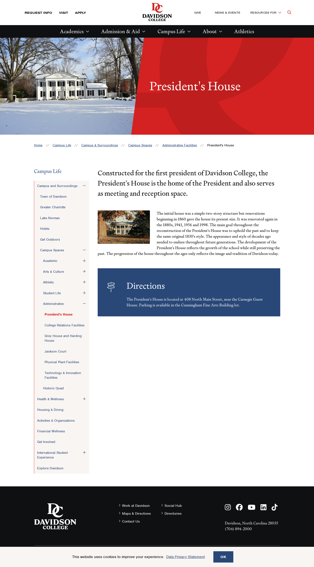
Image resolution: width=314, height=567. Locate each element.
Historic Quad (53, 388)
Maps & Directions (136, 513)
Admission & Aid (120, 31)
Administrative (53, 304)
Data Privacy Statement (185, 556)
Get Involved (46, 442)
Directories (173, 513)
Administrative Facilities (179, 145)
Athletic (48, 282)
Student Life (52, 293)
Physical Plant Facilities (62, 362)
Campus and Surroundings (57, 186)
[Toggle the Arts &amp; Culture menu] (84, 271)
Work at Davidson (136, 505)
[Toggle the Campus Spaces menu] (84, 250)
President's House (59, 314)
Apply (80, 13)
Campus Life (171, 31)
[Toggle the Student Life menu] (84, 293)
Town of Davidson (53, 196)
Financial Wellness (51, 431)
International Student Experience (52, 455)
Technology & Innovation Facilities (63, 375)
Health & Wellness (50, 399)
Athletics (244, 31)
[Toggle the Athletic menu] (84, 282)
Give (197, 12)
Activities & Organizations (56, 420)
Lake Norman (50, 218)
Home (38, 145)
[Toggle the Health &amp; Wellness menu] (84, 399)
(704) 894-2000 (238, 528)
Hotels (44, 229)
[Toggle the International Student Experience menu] (84, 452)
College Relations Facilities (64, 325)
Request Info (38, 13)
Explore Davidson (50, 468)
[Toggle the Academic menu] (84, 261)
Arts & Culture (53, 272)
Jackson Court (55, 351)
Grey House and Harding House (63, 338)
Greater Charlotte (52, 207)
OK (223, 557)
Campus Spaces (140, 145)
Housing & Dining (50, 410)
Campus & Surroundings (99, 145)
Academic (50, 261)
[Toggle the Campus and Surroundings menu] (84, 186)
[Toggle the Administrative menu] (84, 303)
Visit (63, 13)
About (210, 31)
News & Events (227, 12)
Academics (72, 31)
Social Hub (173, 505)
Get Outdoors (50, 239)
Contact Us (131, 521)
